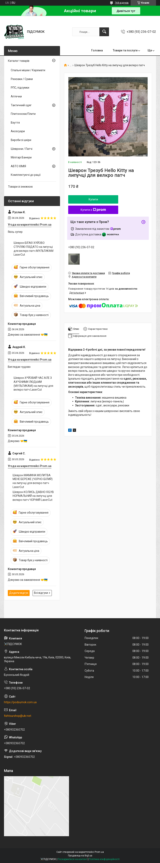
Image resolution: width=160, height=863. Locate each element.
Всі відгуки (41, 592)
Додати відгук (18, 592)
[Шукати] (104, 31)
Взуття (15, 122)
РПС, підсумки (20, 87)
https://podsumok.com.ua (20, 702)
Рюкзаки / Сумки (22, 79)
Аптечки (16, 96)
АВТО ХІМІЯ (18, 166)
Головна (97, 50)
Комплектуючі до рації (26, 174)
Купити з (93, 210)
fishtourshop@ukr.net (17, 715)
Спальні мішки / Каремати (28, 70)
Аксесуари (18, 131)
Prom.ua (99, 852)
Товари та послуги (125, 50)
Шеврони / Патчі (21, 148)
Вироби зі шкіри (21, 140)
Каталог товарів (18, 60)
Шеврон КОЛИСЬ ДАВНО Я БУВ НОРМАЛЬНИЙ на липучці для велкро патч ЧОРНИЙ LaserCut (33, 495)
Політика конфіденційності (104, 859)
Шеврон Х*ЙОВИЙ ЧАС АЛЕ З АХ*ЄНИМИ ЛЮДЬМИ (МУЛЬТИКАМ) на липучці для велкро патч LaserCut (33, 383)
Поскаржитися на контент (72, 859)
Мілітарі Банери (21, 157)
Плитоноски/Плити (23, 113)
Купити (93, 199)
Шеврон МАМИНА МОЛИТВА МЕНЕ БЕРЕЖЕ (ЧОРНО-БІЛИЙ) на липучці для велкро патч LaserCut (33, 481)
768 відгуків (122, 2)
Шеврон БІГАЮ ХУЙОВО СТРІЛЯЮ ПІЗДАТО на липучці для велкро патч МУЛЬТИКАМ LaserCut (33, 248)
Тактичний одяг (21, 105)
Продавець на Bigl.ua (80, 855)
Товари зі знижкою (20, 186)
